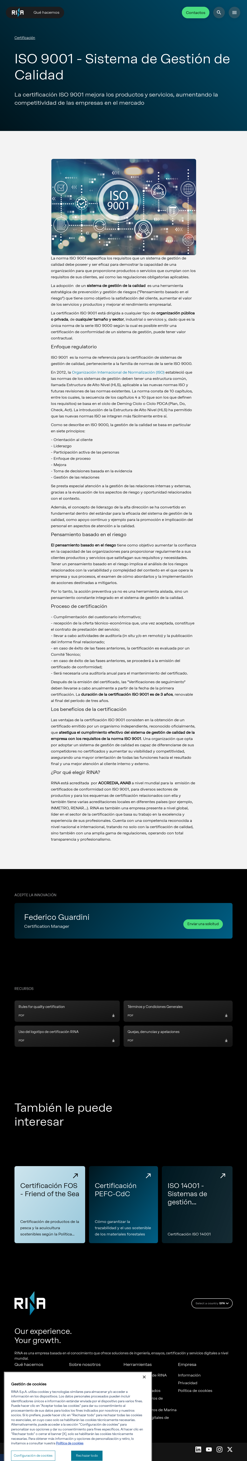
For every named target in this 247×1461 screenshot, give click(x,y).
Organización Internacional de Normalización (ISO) (118, 372)
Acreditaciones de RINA (145, 1375)
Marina (20, 1383)
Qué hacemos (46, 12)
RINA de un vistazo (86, 1375)
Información (189, 1375)
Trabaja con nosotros (88, 1383)
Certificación (24, 38)
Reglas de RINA (137, 1383)
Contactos (195, 12)
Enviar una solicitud (203, 924)
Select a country (213, 1303)
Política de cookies (195, 1391)
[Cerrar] (144, 1392)
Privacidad (187, 1383)
